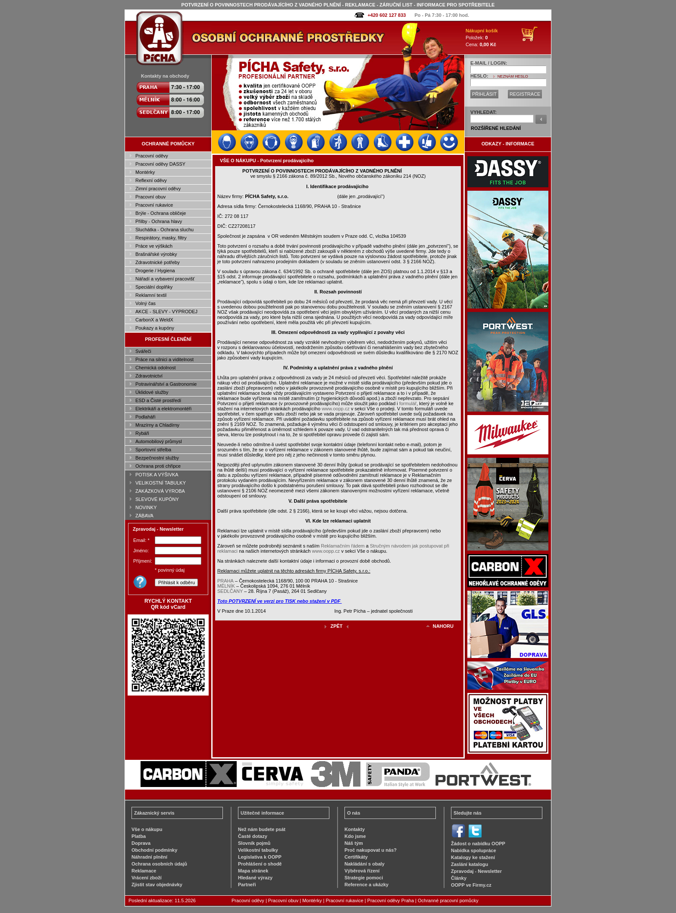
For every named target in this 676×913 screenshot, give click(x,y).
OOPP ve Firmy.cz (471, 885)
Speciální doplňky (153, 287)
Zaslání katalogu (469, 864)
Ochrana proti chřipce (158, 466)
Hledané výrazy (255, 877)
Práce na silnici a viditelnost (164, 359)
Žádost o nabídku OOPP (478, 843)
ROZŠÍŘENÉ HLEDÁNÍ (496, 128)
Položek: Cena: (482, 37)
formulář (407, 403)
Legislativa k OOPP (260, 856)
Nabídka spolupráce (473, 850)
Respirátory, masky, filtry (161, 237)
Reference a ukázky (366, 884)
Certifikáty (356, 856)
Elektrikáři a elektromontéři (163, 408)
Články (458, 878)
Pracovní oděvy (151, 155)
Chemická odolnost (155, 367)
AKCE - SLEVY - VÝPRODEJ (166, 311)
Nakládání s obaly (364, 863)
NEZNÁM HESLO (513, 76)
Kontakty (354, 829)
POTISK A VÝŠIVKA (156, 474)
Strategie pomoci (363, 877)
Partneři (247, 884)
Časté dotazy (252, 836)
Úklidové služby (151, 392)
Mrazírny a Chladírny (157, 425)
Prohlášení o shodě (260, 863)
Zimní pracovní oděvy (158, 188)
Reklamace (143, 870)
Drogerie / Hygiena (155, 270)
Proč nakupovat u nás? (370, 850)
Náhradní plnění (149, 856)
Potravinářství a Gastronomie (166, 384)
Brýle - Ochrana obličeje (160, 213)
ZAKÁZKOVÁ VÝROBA (160, 491)
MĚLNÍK (226, 586)
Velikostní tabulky (258, 850)
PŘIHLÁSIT (484, 94)
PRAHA (225, 580)
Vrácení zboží (146, 877)
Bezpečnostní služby (157, 457)
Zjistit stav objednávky (156, 884)
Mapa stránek (253, 870)
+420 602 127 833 (386, 15)
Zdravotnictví (149, 375)
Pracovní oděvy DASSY (160, 164)
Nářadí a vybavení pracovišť (164, 278)
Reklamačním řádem (342, 545)
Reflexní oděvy (151, 180)
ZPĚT (336, 626)
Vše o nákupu (147, 829)
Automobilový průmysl (158, 441)
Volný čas (145, 303)
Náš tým (353, 843)
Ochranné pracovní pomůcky (448, 900)
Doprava (140, 843)
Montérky (145, 172)
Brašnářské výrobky (156, 254)
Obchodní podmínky (154, 850)
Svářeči (143, 351)
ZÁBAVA (144, 515)
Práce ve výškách (153, 246)
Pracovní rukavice (154, 205)
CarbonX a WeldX (154, 319)
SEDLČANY (230, 591)
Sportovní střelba (153, 449)
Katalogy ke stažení (473, 857)
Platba (138, 836)
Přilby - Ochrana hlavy (158, 221)
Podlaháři (145, 416)
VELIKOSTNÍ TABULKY (160, 482)
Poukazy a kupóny (154, 328)
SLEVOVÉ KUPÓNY (157, 499)
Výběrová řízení (361, 870)
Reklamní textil (150, 295)
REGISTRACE (525, 94)
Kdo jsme (355, 836)
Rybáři (142, 433)
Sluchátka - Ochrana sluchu (164, 229)
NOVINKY (146, 507)
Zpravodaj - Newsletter (476, 871)
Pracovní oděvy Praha (390, 900)
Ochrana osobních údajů (159, 863)
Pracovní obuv (150, 196)
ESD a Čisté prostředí (158, 400)
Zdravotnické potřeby (157, 262)
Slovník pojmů (254, 843)
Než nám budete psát (261, 829)
